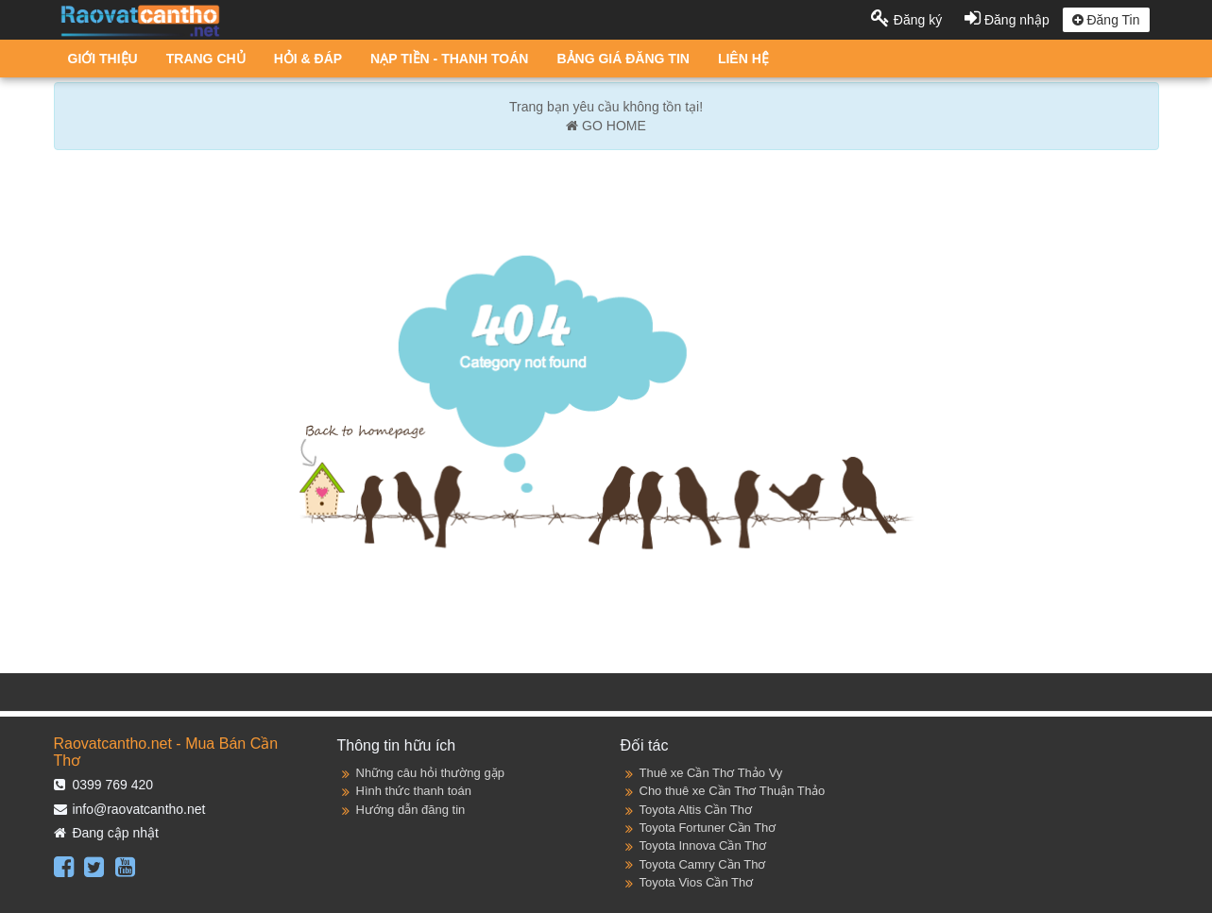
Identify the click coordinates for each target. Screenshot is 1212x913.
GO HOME (606, 125)
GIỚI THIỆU (103, 58)
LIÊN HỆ (743, 58)
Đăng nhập (1008, 19)
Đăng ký (908, 19)
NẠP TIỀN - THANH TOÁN (449, 58)
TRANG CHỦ (206, 58)
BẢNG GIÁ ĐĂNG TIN (622, 58)
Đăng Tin (1106, 19)
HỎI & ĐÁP (308, 58)
